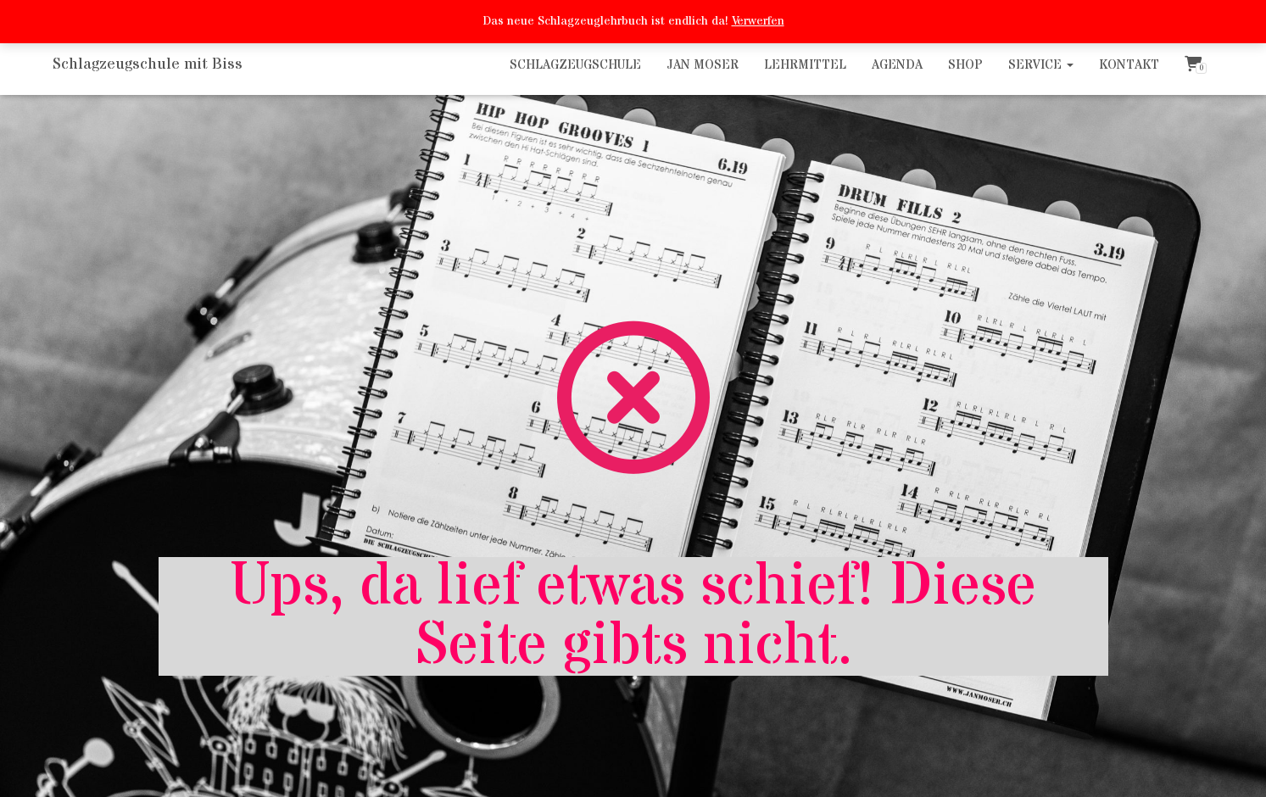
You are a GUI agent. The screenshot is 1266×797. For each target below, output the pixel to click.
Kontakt (1129, 65)
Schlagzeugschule (575, 65)
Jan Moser (702, 65)
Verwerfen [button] (758, 21)
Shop (965, 65)
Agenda (897, 65)
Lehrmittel (805, 65)
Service (1041, 65)
